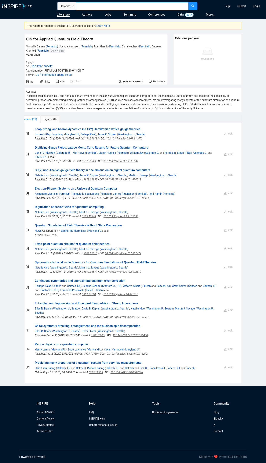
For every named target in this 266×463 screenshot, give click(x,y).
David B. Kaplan (91, 308)
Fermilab (52, 46)
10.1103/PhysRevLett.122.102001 (129, 316)
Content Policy (45, 418)
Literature (63, 14)
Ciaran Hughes (107, 152)
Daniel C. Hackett (45, 152)
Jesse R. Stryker (106, 134)
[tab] (36, 119)
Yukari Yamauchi (114, 349)
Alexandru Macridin (46, 193)
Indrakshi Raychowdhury (49, 134)
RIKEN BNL (41, 156)
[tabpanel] (133, 253)
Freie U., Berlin (94, 290)
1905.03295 (98, 335)
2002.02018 (90, 253)
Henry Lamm (42, 349)
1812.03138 (95, 316)
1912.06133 (92, 138)
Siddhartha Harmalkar (73, 230)
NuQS (38, 230)
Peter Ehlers (89, 331)
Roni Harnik (155, 193)
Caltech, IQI (74, 285)
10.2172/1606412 (42, 66)
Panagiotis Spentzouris (85, 193)
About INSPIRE (45, 412)
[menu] (232, 6)
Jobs (108, 14)
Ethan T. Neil (184, 152)
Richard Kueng (95, 368)
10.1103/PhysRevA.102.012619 (123, 271)
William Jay (136, 152)
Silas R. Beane (43, 308)
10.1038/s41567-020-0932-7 (127, 372)
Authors (87, 14)
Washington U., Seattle (131, 134)
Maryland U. (95, 230)
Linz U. (144, 368)
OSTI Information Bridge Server (54, 74)
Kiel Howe (78, 152)
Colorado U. (64, 152)
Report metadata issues (103, 424)
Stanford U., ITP (111, 285)
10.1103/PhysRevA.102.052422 (123, 253)
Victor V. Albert (131, 285)
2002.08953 (96, 372)
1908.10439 (91, 353)
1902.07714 (89, 294)
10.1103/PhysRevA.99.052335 (121, 216)
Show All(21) (57, 50)
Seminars (129, 14)
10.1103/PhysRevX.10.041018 (120, 294)
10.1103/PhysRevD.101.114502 (124, 138)
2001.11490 (50, 234)
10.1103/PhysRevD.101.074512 (123, 179)
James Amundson (123, 193)
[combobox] (132, 6)
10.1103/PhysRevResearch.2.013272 (126, 353)
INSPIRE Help (97, 418)
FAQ (91, 412)
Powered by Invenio (32, 457)
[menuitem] (227, 6)
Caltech (56, 285)
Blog (216, 412)
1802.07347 (95, 197)
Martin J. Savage (138, 175)
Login (256, 6)
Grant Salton (179, 285)
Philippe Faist (43, 285)
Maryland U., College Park (80, 134)
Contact (218, 431)
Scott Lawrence (77, 349)
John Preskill (157, 368)
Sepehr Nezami (91, 285)
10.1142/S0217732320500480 (130, 335)
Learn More (103, 25)
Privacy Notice (45, 424)
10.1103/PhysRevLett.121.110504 (129, 197)
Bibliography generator (165, 412)
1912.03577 (90, 271)
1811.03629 (89, 161)
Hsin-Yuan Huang (45, 368)
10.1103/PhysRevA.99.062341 (121, 161)
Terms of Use (45, 431)
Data (180, 14)
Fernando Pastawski (72, 290)
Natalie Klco (42, 175)
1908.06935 (90, 179)
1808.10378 (89, 216)
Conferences (156, 14)
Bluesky (218, 418)
